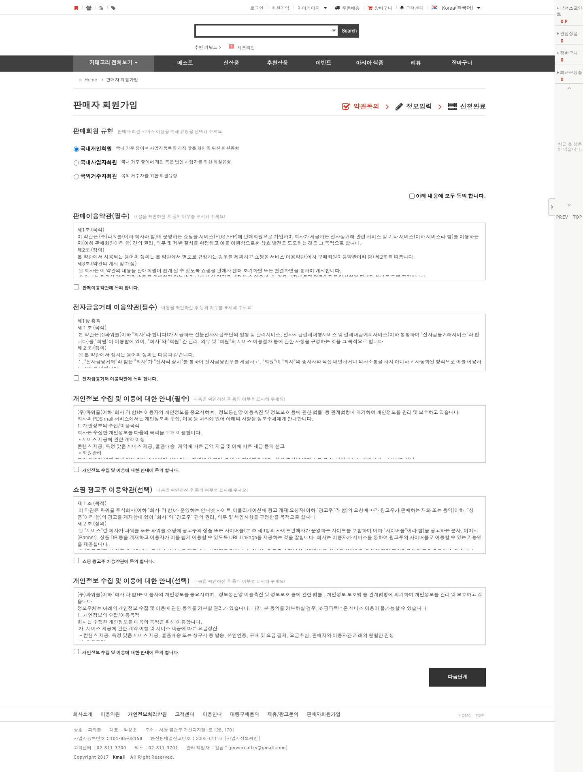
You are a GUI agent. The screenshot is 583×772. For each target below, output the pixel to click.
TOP (577, 217)
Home (91, 80)
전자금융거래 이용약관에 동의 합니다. (120, 379)
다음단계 (457, 676)
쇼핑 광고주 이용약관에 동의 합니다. (118, 561)
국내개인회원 (96, 148)
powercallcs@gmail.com (258, 748)
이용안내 (212, 713)
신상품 (231, 62)
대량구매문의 (244, 713)
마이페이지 (309, 8)
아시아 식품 (369, 62)
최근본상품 (571, 72)
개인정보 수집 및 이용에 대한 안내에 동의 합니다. (131, 470)
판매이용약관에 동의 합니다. (110, 288)
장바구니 (383, 8)
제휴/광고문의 (282, 713)
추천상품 (277, 62)
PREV (562, 217)
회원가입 (280, 8)
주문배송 (351, 8)
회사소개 (82, 713)
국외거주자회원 (98, 176)
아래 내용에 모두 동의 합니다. (450, 196)
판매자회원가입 (323, 713)
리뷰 (416, 62)
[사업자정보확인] (242, 738)
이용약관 (110, 713)
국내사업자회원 (98, 162)
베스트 (185, 62)
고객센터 (414, 8)
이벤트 (324, 62)
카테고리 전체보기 (110, 62)
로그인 (257, 8)
